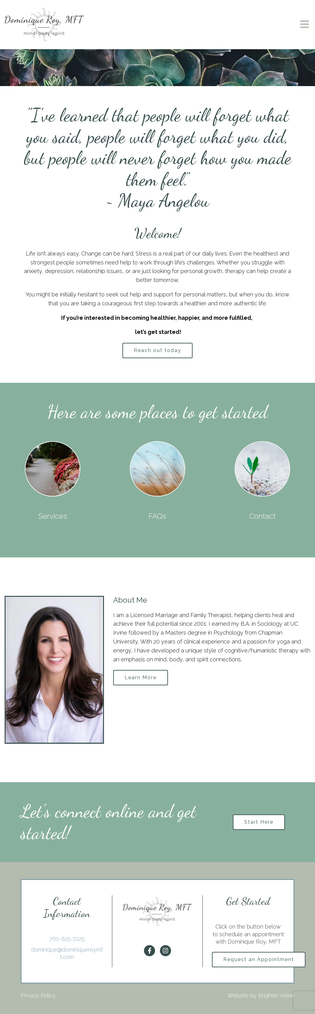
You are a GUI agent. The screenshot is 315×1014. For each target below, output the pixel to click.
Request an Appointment (258, 959)
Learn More (141, 677)
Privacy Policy (38, 995)
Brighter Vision (276, 995)
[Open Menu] (304, 24)
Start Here (258, 822)
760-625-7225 (67, 939)
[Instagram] (165, 950)
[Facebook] (149, 950)
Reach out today (157, 350)
